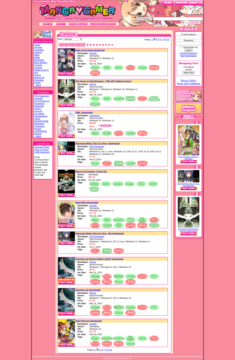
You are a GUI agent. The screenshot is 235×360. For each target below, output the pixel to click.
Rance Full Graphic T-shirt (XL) (91, 171)
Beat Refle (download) (86, 202)
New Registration (188, 56)
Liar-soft (38, 111)
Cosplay (38, 67)
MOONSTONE (41, 121)
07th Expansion (41, 96)
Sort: (61, 39)
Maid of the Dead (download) (90, 50)
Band (36, 55)
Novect (37, 129)
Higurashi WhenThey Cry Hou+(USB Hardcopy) (42, 149)
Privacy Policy (188, 80)
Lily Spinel (39, 113)
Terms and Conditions (188, 83)
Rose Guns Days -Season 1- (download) (188, 157)
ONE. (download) (84, 112)
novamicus (39, 126)
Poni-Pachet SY (41, 101)
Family (37, 82)
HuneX (37, 108)
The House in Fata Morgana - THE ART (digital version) (103, 81)
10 (168, 39)
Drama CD (39, 77)
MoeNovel (39, 123)
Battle (37, 57)
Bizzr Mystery (40, 62)
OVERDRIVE (40, 131)
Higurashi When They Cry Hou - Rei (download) (99, 233)
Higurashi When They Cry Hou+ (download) (97, 143)
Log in (189, 50)
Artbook (38, 52)
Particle (38, 134)
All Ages (38, 47)
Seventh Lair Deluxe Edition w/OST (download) (99, 259)
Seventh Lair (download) (87, 290)
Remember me (190, 47)
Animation (39, 50)
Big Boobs (39, 60)
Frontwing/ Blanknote (39, 104)
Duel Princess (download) (88, 321)
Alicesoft (38, 98)
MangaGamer (40, 116)
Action (37, 45)
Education (39, 80)
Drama (37, 75)
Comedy (38, 65)
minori (37, 118)
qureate (93, 53)
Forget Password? (188, 53)
